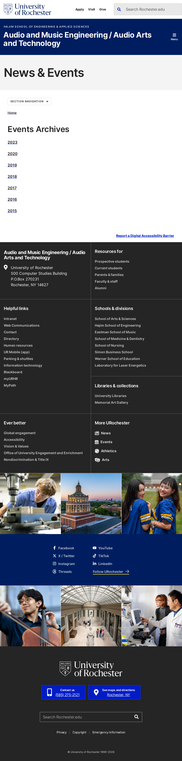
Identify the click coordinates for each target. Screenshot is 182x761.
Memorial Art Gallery (111, 402)
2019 (12, 165)
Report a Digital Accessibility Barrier (145, 236)
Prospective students (112, 261)
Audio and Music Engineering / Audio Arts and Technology (77, 39)
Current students (109, 268)
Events (103, 441)
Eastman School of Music (115, 332)
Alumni (100, 288)
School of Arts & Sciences (115, 318)
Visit (91, 9)
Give (102, 9)
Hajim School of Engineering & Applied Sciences (46, 27)
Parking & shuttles (18, 358)
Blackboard (13, 372)
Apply (79, 9)
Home (12, 112)
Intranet (10, 318)
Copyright (79, 732)
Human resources (18, 345)
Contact (10, 332)
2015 (12, 210)
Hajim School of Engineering (118, 325)
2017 (12, 188)
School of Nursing (109, 345)
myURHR (11, 378)
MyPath (10, 385)
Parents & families (109, 274)
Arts (102, 459)
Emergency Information (109, 732)
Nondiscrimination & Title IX (26, 459)
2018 (12, 176)
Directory (11, 338)
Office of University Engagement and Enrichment (43, 453)
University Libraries (111, 395)
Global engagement (20, 433)
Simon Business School (114, 352)
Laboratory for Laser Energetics (120, 365)
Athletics (105, 450)
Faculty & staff (106, 281)
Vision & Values (16, 446)
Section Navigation (29, 101)
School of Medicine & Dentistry (119, 338)
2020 (13, 153)
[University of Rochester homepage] (27, 9)
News (103, 433)
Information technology (23, 365)
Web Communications (22, 325)
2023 (12, 142)
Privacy (62, 732)
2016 (12, 199)
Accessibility (14, 439)
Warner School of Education (117, 358)
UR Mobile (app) (17, 352)
